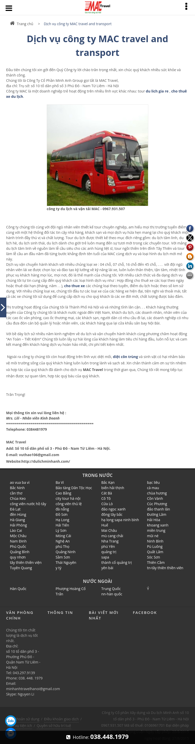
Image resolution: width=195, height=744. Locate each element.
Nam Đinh (18, 541)
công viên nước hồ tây (28, 503)
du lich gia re (157, 91)
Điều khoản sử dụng (22, 719)
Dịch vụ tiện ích (19, 725)
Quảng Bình (19, 551)
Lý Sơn (61, 530)
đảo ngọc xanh (113, 509)
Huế (104, 525)
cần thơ (16, 493)
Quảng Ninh (65, 551)
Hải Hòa (153, 519)
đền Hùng (18, 514)
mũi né (152, 535)
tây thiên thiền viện (26, 562)
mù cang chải (112, 535)
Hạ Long (62, 519)
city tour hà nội (68, 498)
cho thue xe (74, 285)
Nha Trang (110, 541)
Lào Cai (16, 530)
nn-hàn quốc (111, 594)
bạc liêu (153, 482)
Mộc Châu (18, 535)
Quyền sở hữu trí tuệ (54, 725)
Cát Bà (106, 493)
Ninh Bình (155, 541)
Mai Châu (109, 530)
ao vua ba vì (19, 482)
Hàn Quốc (18, 588)
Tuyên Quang (21, 567)
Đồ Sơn (62, 514)
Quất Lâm (155, 551)
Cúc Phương (157, 503)
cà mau (153, 487)
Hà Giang (17, 519)
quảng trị (108, 551)
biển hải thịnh (112, 487)
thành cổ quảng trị (116, 562)
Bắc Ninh (17, 487)
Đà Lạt (15, 509)
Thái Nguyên (66, 562)
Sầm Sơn (63, 557)
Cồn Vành (155, 498)
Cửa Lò (107, 503)
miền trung (156, 530)
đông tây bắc (111, 514)
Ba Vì (60, 482)
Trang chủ (21, 23)
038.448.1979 (109, 736)
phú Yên (108, 546)
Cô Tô (106, 498)
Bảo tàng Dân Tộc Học (74, 487)
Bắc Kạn (108, 482)
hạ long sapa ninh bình (120, 519)
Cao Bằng (63, 493)
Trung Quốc (111, 588)
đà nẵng (62, 509)
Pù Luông (154, 546)
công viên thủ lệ (69, 503)
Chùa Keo (18, 498)
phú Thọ (62, 546)
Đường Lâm (156, 514)
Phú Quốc (18, 546)
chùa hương (157, 493)
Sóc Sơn (153, 557)
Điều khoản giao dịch (61, 719)
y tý (58, 567)
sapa (105, 557)
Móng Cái (63, 535)
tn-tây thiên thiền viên (165, 567)
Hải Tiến (62, 525)
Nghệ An (63, 541)
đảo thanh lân (158, 509)
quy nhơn (18, 557)
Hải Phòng (18, 525)
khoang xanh (157, 525)
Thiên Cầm (156, 562)
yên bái (107, 567)
